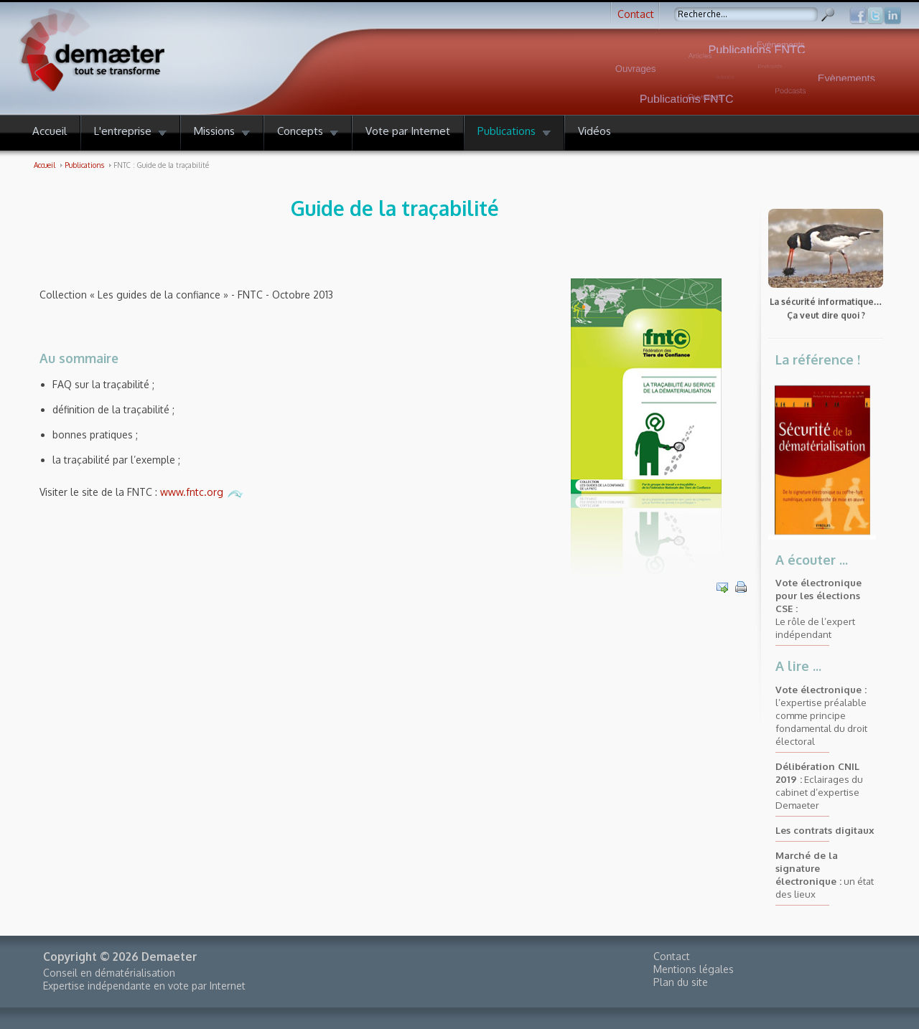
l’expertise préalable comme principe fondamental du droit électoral (821, 715)
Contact (635, 14)
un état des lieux (824, 874)
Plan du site (680, 982)
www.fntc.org (202, 492)
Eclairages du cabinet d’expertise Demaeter (819, 785)
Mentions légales (693, 969)
